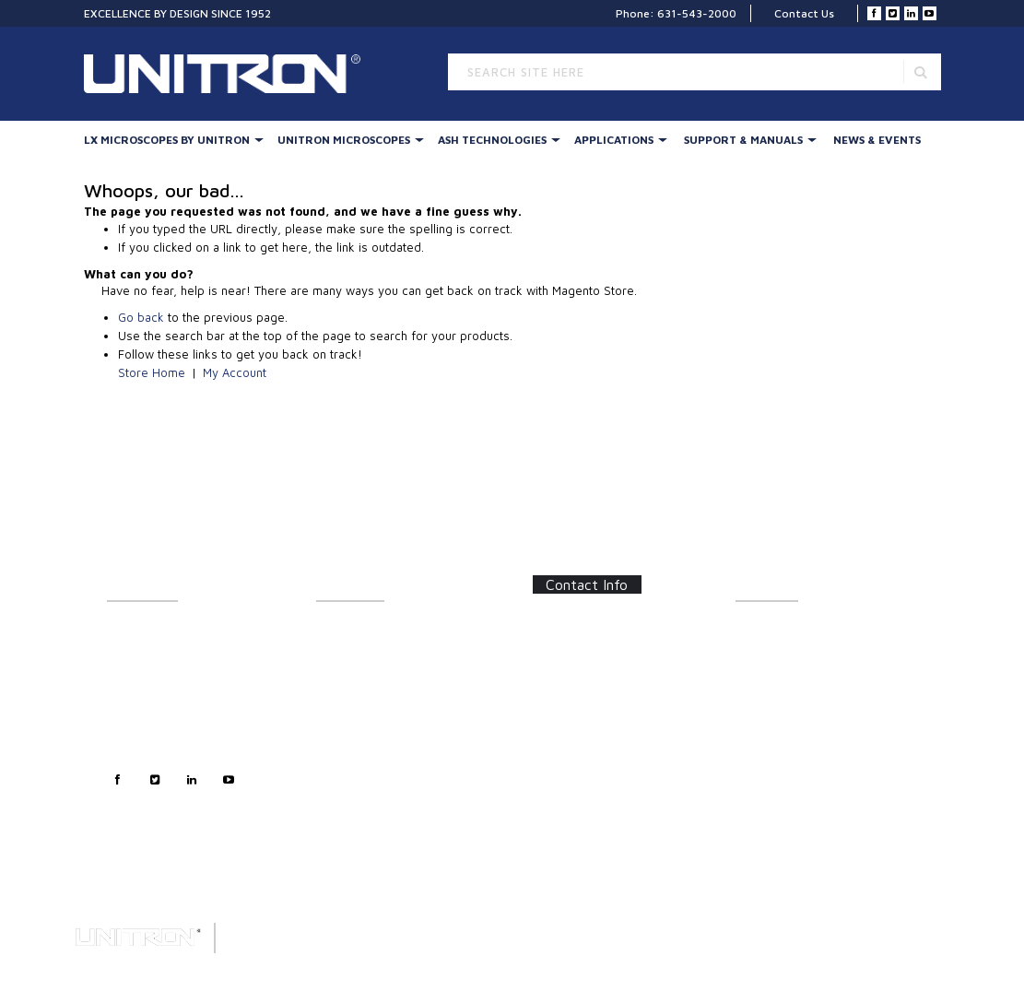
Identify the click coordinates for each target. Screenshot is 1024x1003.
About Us (130, 630)
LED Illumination (358, 731)
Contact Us (804, 13)
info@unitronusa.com (602, 720)
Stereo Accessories (367, 691)
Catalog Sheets (775, 630)
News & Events (877, 140)
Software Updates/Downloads (815, 671)
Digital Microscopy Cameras (389, 824)
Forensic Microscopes (373, 803)
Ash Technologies (492, 140)
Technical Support (153, 711)
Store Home (151, 372)
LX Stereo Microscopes (376, 630)
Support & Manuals (743, 140)
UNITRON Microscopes (343, 140)
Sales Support (143, 691)
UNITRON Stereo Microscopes (395, 671)
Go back (141, 317)
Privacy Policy (144, 731)
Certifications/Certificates (803, 711)
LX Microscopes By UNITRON (167, 140)
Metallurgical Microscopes (384, 752)
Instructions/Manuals (790, 650)
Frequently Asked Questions (808, 691)
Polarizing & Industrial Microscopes (373, 777)
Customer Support (155, 671)
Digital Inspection (361, 711)
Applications (613, 140)
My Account (234, 372)
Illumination (347, 650)
